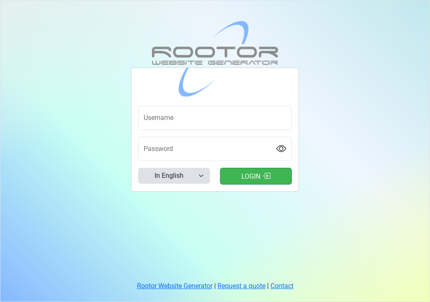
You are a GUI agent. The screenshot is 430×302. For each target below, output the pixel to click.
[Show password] (281, 148)
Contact (282, 286)
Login (255, 176)
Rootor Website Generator (174, 286)
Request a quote (241, 286)
